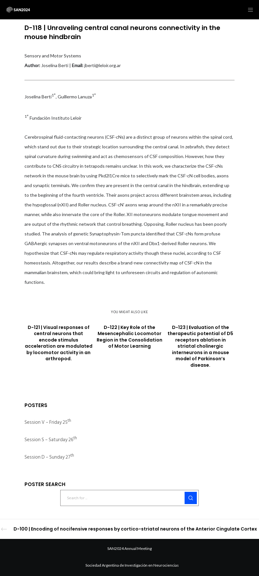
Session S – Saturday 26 (50, 440)
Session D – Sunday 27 (49, 457)
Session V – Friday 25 (47, 422)
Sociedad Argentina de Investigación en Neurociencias (132, 565)
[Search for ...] (129, 498)
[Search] (191, 498)
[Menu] (248, 9)
